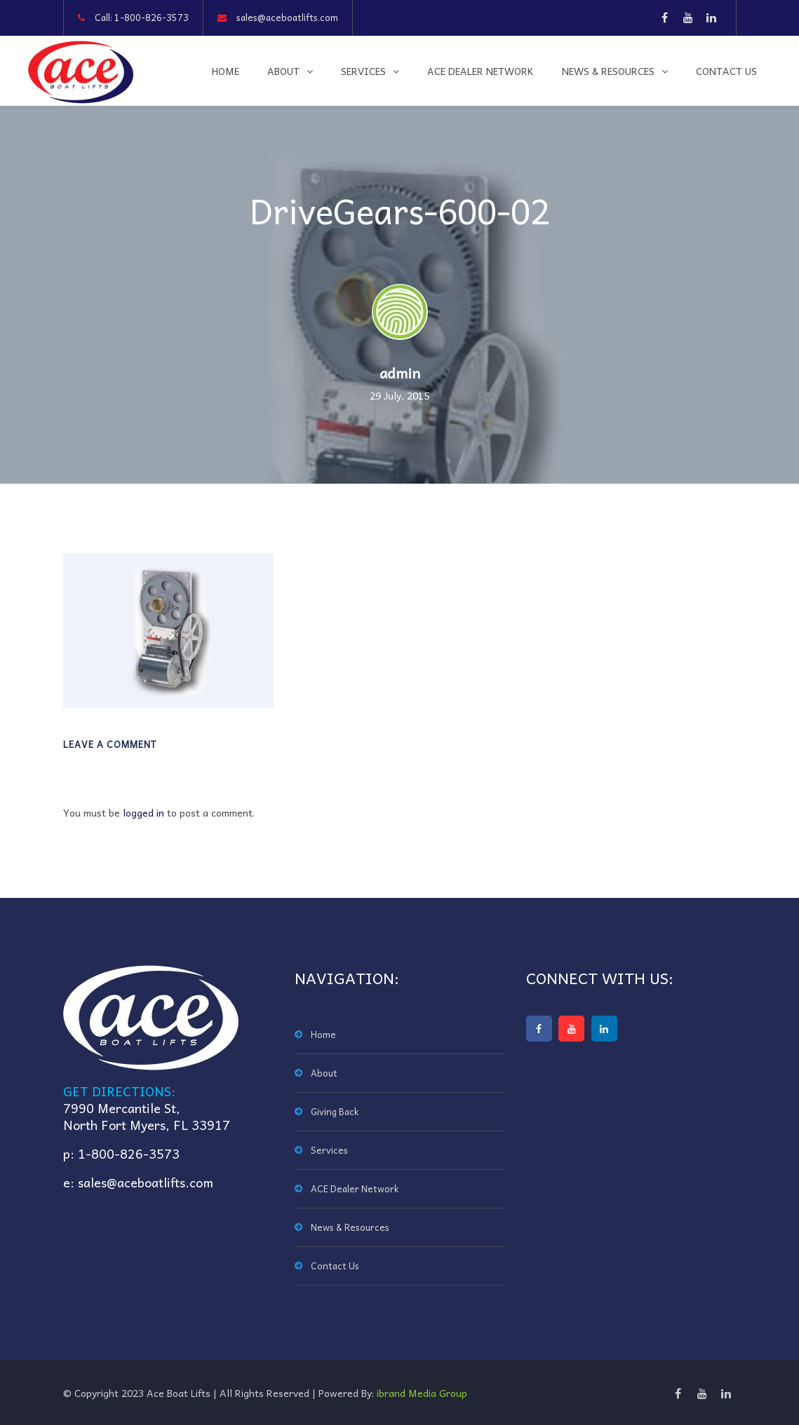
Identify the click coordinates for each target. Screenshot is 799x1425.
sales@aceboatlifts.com (287, 17)
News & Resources (608, 71)
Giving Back (334, 1111)
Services (363, 71)
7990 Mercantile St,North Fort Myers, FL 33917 (146, 1116)
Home (225, 71)
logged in (143, 812)
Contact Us (726, 71)
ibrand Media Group (422, 1392)
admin (400, 372)
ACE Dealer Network (480, 71)
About (283, 71)
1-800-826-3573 (151, 17)
